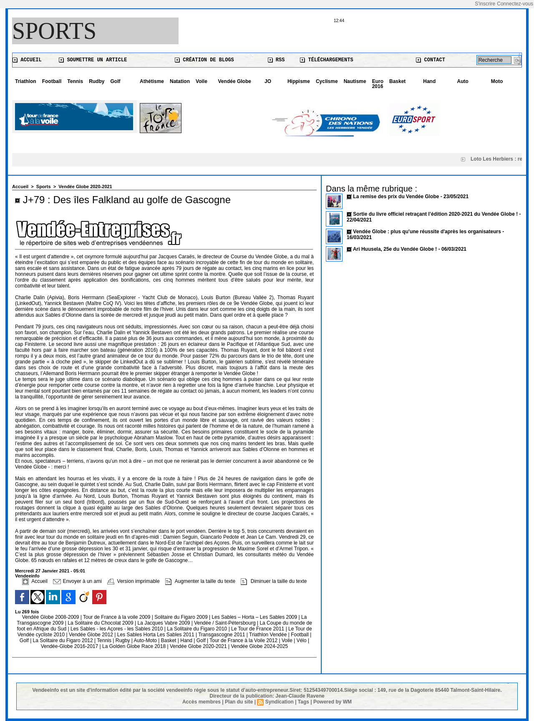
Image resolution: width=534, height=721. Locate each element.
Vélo (302, 640)
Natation (180, 81)
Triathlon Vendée (268, 635)
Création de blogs (204, 60)
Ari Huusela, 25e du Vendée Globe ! (395, 249)
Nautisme (355, 81)
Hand (429, 81)
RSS (276, 60)
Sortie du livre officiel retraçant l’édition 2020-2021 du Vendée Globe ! (435, 214)
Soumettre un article (93, 60)
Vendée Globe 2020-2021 (85, 186)
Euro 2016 (377, 83)
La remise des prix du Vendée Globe (396, 196)
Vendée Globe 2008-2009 (51, 617)
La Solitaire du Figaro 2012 (63, 640)
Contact (430, 60)
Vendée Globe (234, 81)
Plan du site (239, 702)
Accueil (27, 60)
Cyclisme (327, 81)
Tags (303, 702)
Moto (497, 81)
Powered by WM (332, 702)
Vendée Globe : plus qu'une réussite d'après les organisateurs (427, 231)
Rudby (96, 81)
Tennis (75, 81)
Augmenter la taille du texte (200, 581)
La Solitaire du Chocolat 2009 (101, 623)
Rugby (123, 640)
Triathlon (25, 81)
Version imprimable (133, 581)
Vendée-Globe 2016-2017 (69, 646)
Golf (115, 81)
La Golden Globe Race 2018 (134, 646)
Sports (54, 31)
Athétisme (152, 81)
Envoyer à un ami (77, 581)
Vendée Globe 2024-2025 (259, 646)
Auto (463, 81)
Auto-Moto (146, 640)
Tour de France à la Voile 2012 (244, 640)
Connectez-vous (515, 4)
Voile (201, 81)
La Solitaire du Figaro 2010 (197, 629)
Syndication (279, 702)
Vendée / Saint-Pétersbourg (225, 623)
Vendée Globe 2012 (91, 635)
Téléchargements (326, 60)
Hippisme (298, 81)
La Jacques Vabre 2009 (164, 623)
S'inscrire (485, 4)
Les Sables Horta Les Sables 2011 (155, 635)
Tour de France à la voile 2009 (117, 617)
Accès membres (201, 702)
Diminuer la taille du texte (274, 581)
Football (52, 81)
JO (267, 81)
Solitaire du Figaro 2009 (181, 617)
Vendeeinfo (27, 575)
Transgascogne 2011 (222, 635)
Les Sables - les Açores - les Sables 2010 (117, 629)
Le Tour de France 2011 (257, 629)
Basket (397, 81)
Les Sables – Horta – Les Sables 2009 (255, 617)
